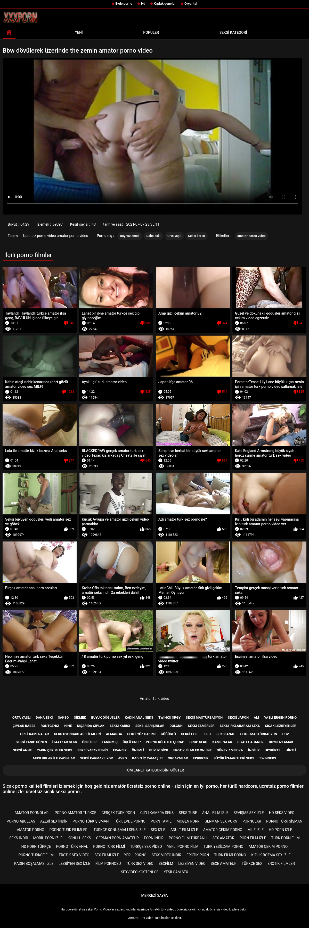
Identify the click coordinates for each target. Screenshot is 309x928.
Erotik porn (197, 855)
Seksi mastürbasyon (204, 717)
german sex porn (221, 821)
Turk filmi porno (230, 855)
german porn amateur (117, 838)
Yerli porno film (182, 846)
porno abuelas (21, 821)
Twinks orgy (169, 717)
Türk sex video (139, 863)
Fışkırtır (200, 758)
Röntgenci (50, 726)
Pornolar (251, 821)
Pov (285, 734)
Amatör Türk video (154, 698)
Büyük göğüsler (105, 717)
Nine (68, 726)
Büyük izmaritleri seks (234, 758)
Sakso (63, 717)
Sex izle (158, 830)
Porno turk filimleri (69, 830)
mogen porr (188, 821)
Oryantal (190, 3)
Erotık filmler (281, 863)
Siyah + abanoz (250, 742)
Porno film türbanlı (188, 838)
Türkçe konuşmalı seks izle (120, 830)
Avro (122, 758)
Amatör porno (30, 830)
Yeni (79, 32)
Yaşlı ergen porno (280, 717)
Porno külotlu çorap (165, 742)
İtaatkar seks (64, 742)
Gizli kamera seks (157, 813)
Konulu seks (79, 838)
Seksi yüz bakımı (141, 734)
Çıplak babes (24, 726)
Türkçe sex (252, 863)
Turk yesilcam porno (223, 846)
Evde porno (124, 3)
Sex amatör (223, 838)
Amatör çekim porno (222, 830)
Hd (143, 3)
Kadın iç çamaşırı (147, 758)
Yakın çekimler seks (54, 750)
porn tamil (161, 821)
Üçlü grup (132, 742)
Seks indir (18, 838)
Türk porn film (285, 838)
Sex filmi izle (106, 855)
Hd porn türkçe (36, 846)
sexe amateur (224, 863)
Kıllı (207, 734)
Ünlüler (89, 742)
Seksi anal (225, 734)
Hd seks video (282, 813)
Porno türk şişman (90, 821)
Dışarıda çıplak (90, 726)
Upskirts (272, 750)
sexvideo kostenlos (140, 872)
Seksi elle (189, 734)
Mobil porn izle (48, 838)
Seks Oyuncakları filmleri (77, 734)
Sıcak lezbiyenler (280, 726)
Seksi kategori (233, 32)
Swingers (267, 758)
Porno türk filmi (109, 846)
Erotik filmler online (192, 750)
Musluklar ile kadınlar (54, 758)
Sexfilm (166, 863)
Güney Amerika (230, 750)
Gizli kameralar (34, 734)
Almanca (114, 734)
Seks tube (188, 813)
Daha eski (153, 236)
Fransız (120, 750)
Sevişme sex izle (249, 813)
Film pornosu (108, 863)
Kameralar (222, 742)
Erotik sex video (74, 855)
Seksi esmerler (201, 726)
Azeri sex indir (53, 821)
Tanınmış (109, 742)
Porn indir (154, 838)
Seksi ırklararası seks (240, 726)
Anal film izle (215, 813)
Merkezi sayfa (154, 895)
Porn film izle (253, 838)
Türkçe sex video (146, 846)
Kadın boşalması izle (33, 863)
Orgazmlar (178, 758)
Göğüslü (168, 734)
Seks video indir (166, 855)
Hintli (291, 750)
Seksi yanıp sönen (31, 742)
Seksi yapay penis (92, 750)
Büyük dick (158, 750)
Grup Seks (198, 742)
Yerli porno (135, 855)
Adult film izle (184, 830)
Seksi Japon (238, 717)
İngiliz (253, 750)
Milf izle (255, 830)
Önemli (138, 750)
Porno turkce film (36, 855)
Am (256, 717)
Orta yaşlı (174, 236)
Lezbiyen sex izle (74, 863)
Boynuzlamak (130, 236)
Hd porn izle (280, 830)
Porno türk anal (72, 846)
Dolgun (176, 726)
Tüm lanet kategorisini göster (154, 770)
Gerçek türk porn (118, 813)
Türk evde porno (129, 821)
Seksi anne (22, 750)
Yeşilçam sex (176, 872)
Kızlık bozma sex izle (270, 855)
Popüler (151, 32)
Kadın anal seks (139, 717)
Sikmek (80, 717)
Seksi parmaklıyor (96, 758)
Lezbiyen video (192, 863)
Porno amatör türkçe (75, 813)
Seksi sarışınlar (150, 726)
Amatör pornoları (32, 813)
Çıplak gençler (165, 3)
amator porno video (251, 236)
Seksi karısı (196, 236)
